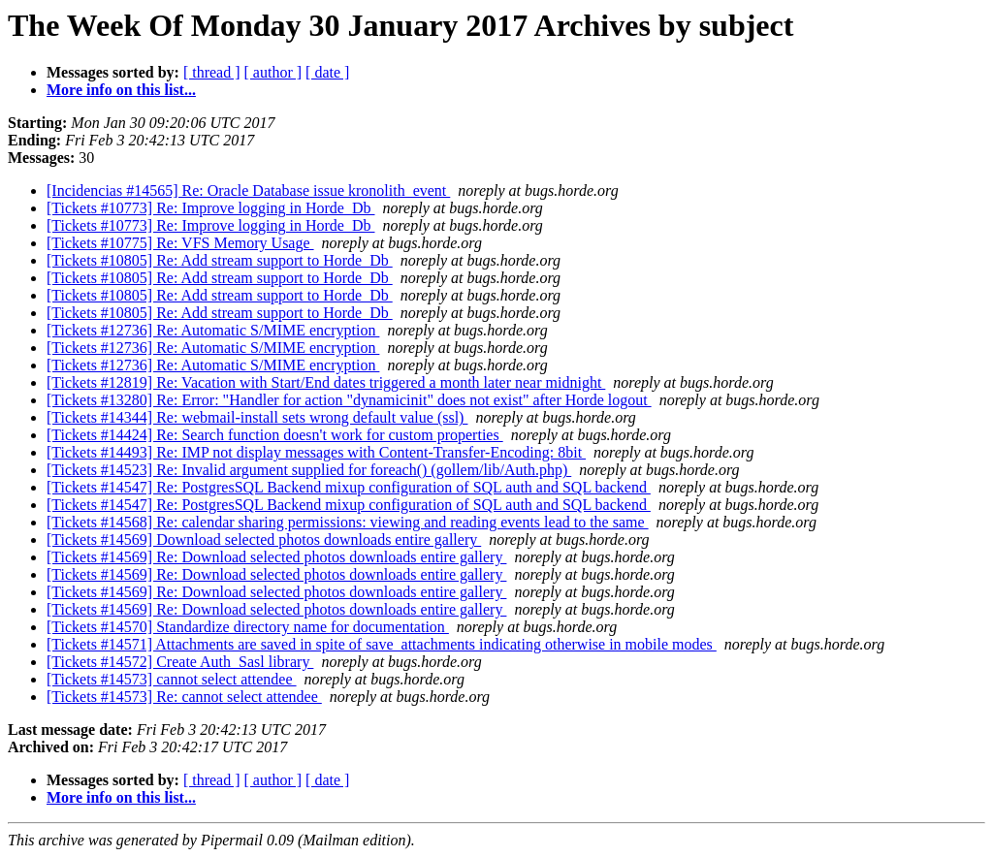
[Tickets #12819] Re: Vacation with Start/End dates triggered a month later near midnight (326, 382)
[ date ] (327, 72)
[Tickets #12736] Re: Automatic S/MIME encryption (213, 330)
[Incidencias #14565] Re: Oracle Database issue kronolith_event (248, 190)
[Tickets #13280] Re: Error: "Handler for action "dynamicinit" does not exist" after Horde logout (349, 400)
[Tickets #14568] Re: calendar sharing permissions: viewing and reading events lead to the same (348, 522)
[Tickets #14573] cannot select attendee (172, 679)
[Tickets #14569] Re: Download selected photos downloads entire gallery (276, 557)
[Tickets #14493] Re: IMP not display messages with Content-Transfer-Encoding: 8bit (316, 452)
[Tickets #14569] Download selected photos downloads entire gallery (264, 539)
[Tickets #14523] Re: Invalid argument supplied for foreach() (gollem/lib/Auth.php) (309, 469)
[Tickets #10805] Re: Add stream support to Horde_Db (220, 260)
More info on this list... (121, 89)
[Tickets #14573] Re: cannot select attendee (184, 696)
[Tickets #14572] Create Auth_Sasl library (180, 661)
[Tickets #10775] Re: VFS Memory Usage (180, 243)
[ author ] (273, 72)
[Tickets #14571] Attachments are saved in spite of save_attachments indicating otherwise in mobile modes (382, 644)
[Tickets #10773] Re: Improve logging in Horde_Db (210, 208)
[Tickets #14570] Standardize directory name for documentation (248, 627)
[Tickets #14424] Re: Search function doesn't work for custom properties (275, 435)
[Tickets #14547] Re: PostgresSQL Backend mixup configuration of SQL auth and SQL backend (349, 487)
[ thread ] (211, 72)
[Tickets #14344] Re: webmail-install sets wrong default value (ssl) (257, 417)
